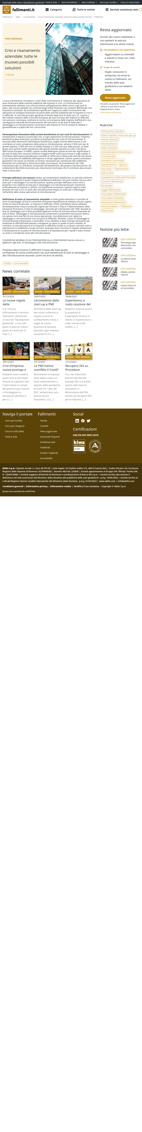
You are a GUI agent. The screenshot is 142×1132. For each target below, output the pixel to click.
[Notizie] (7, 263)
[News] (18, 17)
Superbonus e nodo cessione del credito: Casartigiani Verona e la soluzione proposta (78, 304)
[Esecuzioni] (106, 169)
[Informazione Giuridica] (112, 131)
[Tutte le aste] (51, 2)
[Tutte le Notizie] (83, 9)
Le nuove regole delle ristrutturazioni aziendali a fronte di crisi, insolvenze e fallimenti (15, 304)
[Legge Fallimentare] (111, 190)
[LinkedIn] (77, 421)
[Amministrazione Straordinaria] (116, 152)
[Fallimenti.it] (7, 17)
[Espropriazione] (108, 164)
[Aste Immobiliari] (109, 206)
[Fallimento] (126, 206)
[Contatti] (44, 426)
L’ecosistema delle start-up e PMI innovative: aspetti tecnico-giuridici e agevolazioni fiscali (47, 304)
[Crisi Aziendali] (29, 17)
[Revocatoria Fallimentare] (113, 202)
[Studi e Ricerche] (109, 148)
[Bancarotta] (106, 185)
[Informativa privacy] (110, 112)
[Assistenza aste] (48, 442)
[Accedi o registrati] (49, 453)
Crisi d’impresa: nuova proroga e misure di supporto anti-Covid (16, 370)
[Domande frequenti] (50, 437)
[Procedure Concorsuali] (112, 160)
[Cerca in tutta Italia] (130, 2)
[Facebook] (83, 421)
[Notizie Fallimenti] (110, 139)
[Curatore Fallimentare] (112, 181)
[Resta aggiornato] (115, 97)
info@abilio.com (126, 481)
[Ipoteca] (123, 164)
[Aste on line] (107, 173)
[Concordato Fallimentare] (113, 194)
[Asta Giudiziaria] (109, 143)
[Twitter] (89, 421)
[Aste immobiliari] (69, 2)
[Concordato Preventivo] (112, 198)
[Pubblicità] (45, 447)
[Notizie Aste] (107, 210)
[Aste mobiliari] (88, 2)
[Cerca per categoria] (15, 426)
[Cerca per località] (108, 2)
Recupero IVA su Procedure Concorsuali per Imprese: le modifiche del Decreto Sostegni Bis (77, 370)
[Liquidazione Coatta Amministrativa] (119, 177)
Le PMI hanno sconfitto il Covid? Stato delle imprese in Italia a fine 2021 (46, 370)
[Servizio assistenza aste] (121, 9)
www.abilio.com (107, 481)
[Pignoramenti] (122, 169)
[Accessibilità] (46, 458)
